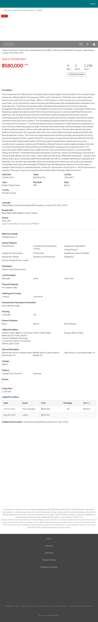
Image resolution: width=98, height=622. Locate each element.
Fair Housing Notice (81, 606)
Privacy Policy (30, 606)
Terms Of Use (12, 606)
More (93, 3)
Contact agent (9, 44)
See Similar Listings (76, 74)
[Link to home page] (2, 4)
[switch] (81, 44)
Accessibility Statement (54, 606)
